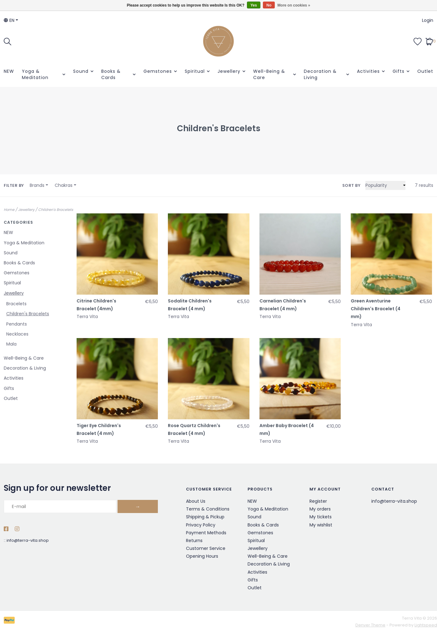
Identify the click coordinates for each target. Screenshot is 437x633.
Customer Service (205, 548)
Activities (368, 71)
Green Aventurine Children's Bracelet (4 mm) (375, 309)
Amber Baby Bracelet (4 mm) (286, 429)
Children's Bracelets (55, 209)
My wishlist (320, 525)
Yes (253, 5)
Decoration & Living (320, 74)
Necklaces (17, 334)
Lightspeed (425, 625)
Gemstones (157, 71)
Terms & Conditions (207, 509)
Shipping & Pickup (205, 517)
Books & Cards (111, 74)
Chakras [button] (64, 185)
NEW (9, 71)
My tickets (320, 517)
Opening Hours (202, 556)
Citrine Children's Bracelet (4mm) (96, 305)
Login (427, 20)
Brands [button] (37, 185)
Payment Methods (206, 533)
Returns (194, 540)
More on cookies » (294, 5)
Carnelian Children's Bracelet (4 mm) (282, 305)
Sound (80, 71)
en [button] (9, 20)
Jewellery (229, 71)
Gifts (398, 71)
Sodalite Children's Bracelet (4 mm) (190, 305)
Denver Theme (370, 625)
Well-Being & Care (269, 74)
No (268, 5)
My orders (320, 509)
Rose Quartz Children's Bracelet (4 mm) (194, 429)
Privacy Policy (200, 525)
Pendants (16, 324)
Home (9, 209)
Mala (11, 344)
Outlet (425, 71)
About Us (195, 501)
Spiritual (195, 71)
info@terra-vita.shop (28, 540)
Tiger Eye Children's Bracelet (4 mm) (99, 429)
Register (318, 501)
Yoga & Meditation (35, 74)
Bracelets (16, 304)
